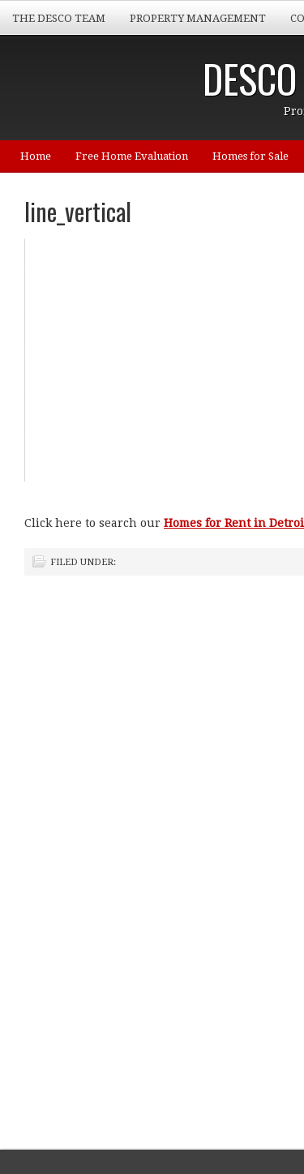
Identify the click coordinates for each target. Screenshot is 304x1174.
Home (35, 156)
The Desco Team (58, 18)
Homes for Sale (250, 156)
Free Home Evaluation (131, 156)
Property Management (198, 18)
